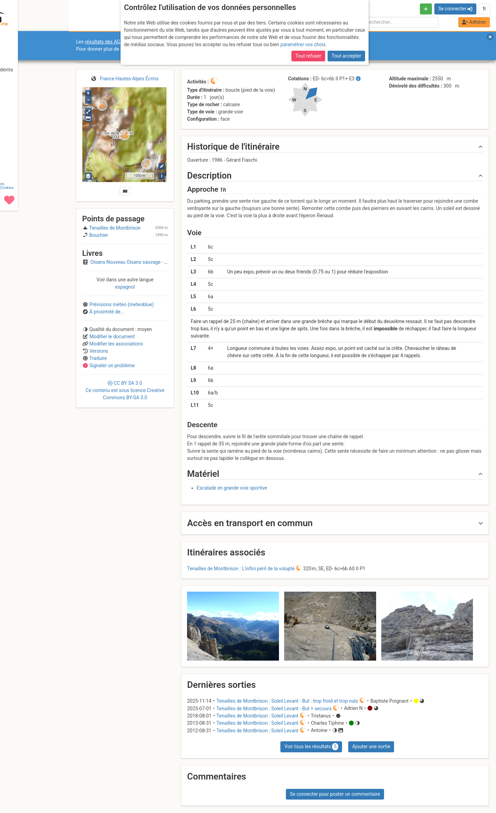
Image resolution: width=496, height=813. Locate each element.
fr (484, 8)
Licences (48, 786)
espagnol (125, 287)
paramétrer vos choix (303, 44)
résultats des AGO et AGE (112, 41)
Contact (20, 786)
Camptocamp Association (26, 790)
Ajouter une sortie (371, 746)
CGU (34, 786)
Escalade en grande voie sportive (232, 488)
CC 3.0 (125, 390)
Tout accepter (346, 56)
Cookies (57, 790)
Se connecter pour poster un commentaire (335, 794)
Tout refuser (308, 56)
